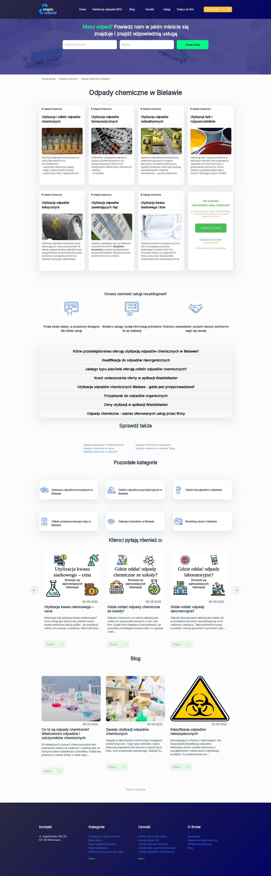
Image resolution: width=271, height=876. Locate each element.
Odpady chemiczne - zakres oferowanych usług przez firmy (136, 398)
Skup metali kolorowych (103, 828)
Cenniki (149, 9)
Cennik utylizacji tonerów (153, 828)
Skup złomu (95, 824)
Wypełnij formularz (211, 212)
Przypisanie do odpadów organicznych (136, 380)
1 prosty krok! (211, 227)
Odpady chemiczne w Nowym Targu (155, 432)
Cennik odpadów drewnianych (156, 836)
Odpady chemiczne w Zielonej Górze (103, 429)
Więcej (55, 628)
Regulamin (194, 820)
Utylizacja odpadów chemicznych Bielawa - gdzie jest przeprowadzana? (136, 371)
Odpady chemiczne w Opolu (98, 432)
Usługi (166, 9)
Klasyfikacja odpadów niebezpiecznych (188, 716)
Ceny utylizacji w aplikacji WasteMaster (136, 389)
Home (82, 9)
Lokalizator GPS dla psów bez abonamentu (118, 871)
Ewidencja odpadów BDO (107, 9)
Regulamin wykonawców (202, 824)
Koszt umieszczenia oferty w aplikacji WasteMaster (136, 363)
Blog (132, 9)
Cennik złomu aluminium (152, 820)
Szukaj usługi (192, 44)
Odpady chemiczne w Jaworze (100, 436)
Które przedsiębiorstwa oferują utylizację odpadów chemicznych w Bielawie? (136, 336)
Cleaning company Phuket (104, 820)
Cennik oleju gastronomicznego (157, 832)
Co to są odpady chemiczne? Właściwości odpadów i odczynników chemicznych (65, 718)
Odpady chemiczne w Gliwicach (153, 429)
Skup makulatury (98, 832)
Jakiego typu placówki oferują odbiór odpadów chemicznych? (136, 354)
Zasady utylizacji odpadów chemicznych (127, 716)
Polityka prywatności (200, 828)
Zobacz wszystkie (135, 773)
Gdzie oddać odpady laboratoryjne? (187, 593)
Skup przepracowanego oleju (106, 836)
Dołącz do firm (185, 9)
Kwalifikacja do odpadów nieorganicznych (136, 345)
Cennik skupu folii (148, 824)
